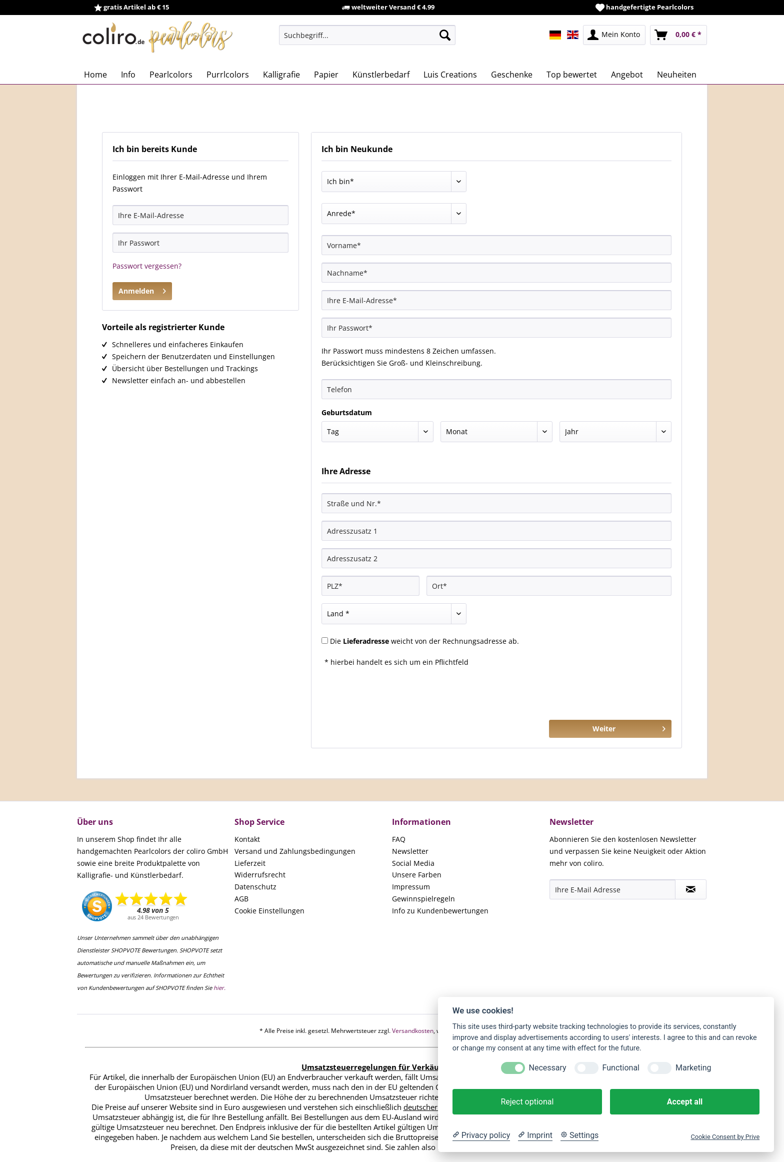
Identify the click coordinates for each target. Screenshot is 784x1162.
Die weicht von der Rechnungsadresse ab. (424, 641)
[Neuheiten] (677, 74)
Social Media (413, 863)
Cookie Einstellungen (269, 910)
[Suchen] (445, 35)
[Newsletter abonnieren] (690, 889)
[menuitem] (367, 35)
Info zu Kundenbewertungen (440, 910)
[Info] (128, 74)
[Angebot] (627, 74)
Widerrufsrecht (260, 874)
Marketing (693, 1067)
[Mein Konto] (614, 35)
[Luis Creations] (450, 74)
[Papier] (326, 74)
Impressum (411, 886)
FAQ (399, 839)
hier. (220, 987)
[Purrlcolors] (228, 74)
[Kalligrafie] (281, 74)
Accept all (684, 1101)
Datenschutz (255, 886)
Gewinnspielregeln (423, 898)
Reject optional (527, 1101)
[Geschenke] (512, 74)
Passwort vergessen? (147, 266)
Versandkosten (413, 1030)
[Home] (95, 74)
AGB (241, 898)
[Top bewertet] (572, 74)
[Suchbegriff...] (367, 35)
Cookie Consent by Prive (725, 1136)
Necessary (547, 1067)
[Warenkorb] (678, 35)
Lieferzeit (250, 863)
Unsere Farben (417, 874)
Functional (621, 1067)
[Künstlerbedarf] (381, 74)
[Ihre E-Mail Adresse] (613, 889)
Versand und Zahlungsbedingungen (295, 851)
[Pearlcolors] (171, 74)
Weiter (629, 727)
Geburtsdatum (347, 412)
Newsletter (410, 851)
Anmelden (142, 289)
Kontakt (247, 839)
